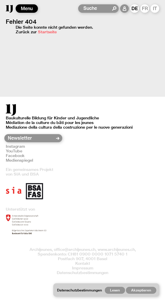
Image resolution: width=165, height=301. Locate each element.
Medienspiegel (19, 160)
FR (145, 9)
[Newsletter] (31, 138)
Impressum (82, 268)
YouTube (14, 151)
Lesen (115, 290)
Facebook (15, 155)
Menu (27, 9)
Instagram (15, 146)
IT (155, 9)
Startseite (47, 31)
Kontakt (82, 263)
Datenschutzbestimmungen (82, 272)
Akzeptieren (141, 290)
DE (134, 9)
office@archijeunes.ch (75, 249)
